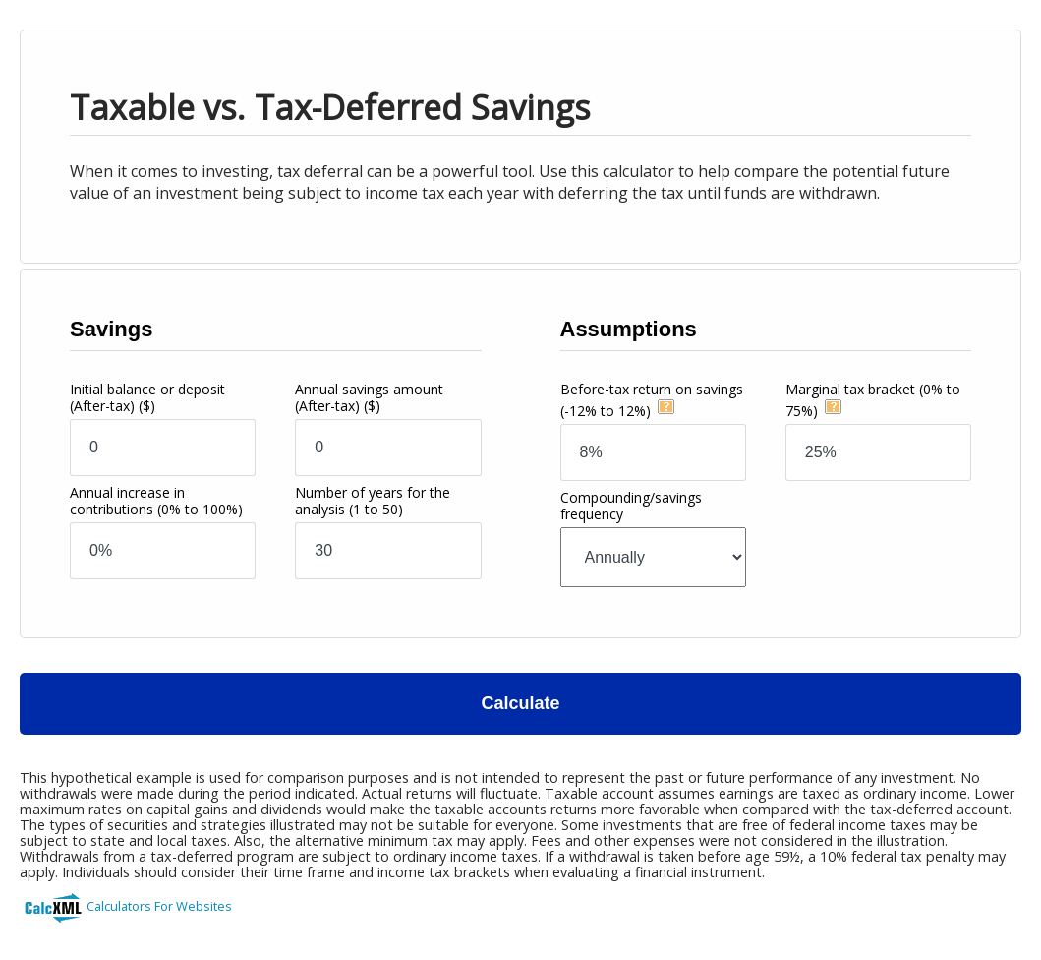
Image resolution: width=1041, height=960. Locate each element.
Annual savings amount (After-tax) (369, 397)
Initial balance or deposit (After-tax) (147, 397)
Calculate (520, 703)
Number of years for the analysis (372, 500)
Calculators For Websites (159, 906)
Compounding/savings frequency (631, 505)
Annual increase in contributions (156, 500)
